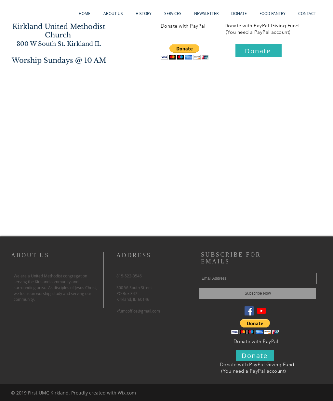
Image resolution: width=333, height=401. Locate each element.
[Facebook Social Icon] (249, 310)
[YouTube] (261, 310)
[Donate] (258, 50)
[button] (184, 52)
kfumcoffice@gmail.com (138, 311)
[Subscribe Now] (258, 293)
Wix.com (127, 393)
